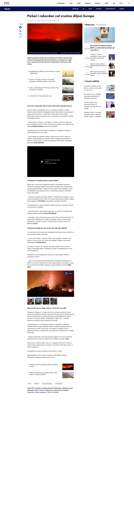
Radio (106, 3)
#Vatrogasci (58, 383)
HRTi (114, 3)
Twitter (36, 392)
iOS (37, 390)
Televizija (97, 3)
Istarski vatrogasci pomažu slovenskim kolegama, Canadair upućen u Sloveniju (42, 80)
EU (83, 9)
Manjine (98, 9)
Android (41, 390)
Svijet (90, 9)
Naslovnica (61, 3)
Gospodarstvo (110, 9)
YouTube (55, 392)
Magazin (87, 3)
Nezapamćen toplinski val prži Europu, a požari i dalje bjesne (44, 72)
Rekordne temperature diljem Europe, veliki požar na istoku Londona (43, 373)
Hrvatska (75, 9)
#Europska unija (47, 383)
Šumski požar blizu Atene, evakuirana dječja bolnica (43, 365)
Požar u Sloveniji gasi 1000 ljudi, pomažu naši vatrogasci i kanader (44, 88)
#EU (29, 383)
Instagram (42, 392)
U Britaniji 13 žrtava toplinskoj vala (40, 96)
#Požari (37, 383)
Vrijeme (121, 9)
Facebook (30, 392)
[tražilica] (129, 3)
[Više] (121, 3)
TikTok (49, 392)
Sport (79, 3)
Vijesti (71, 3)
